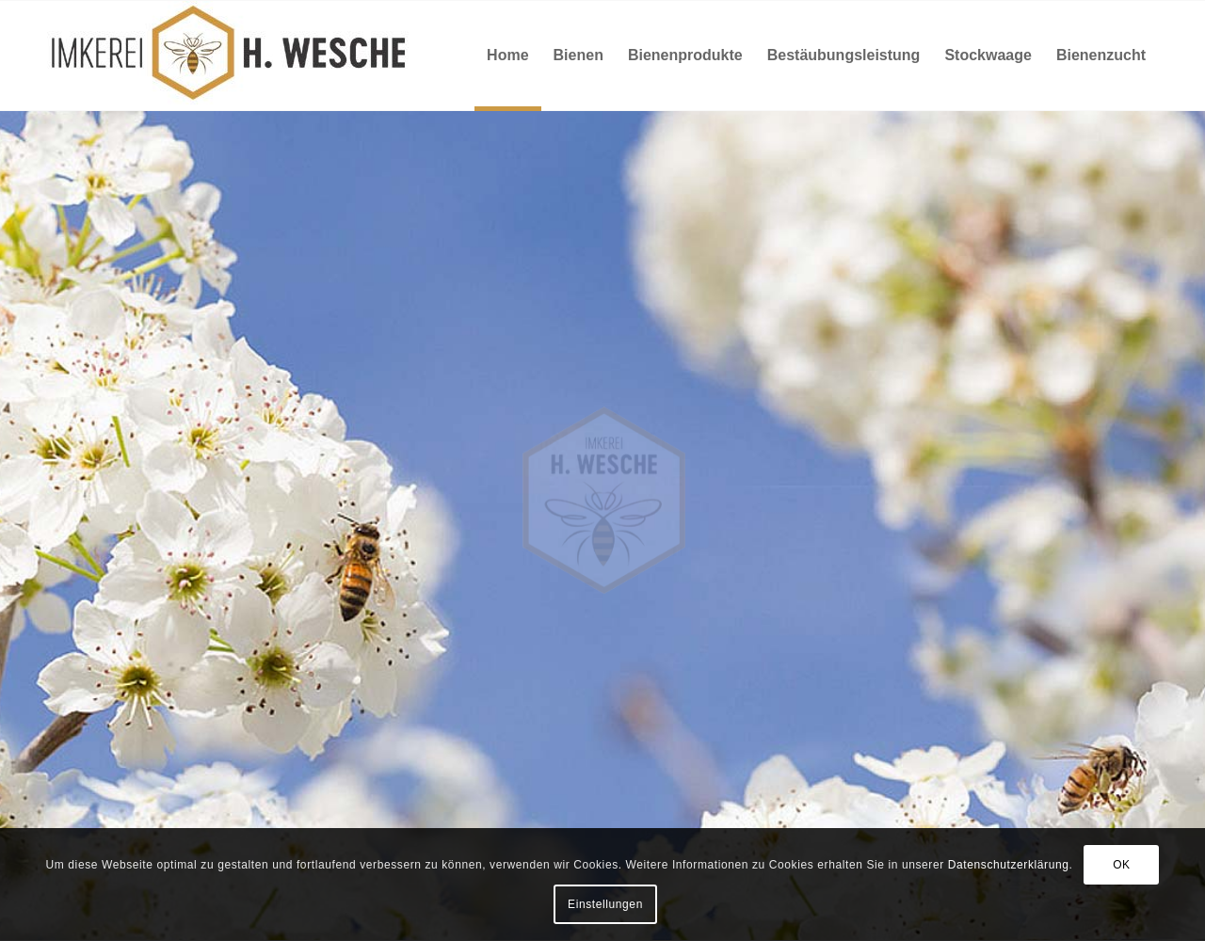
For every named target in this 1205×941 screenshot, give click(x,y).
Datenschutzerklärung (1008, 864)
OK (1122, 864)
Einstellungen (605, 904)
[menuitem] (507, 55)
